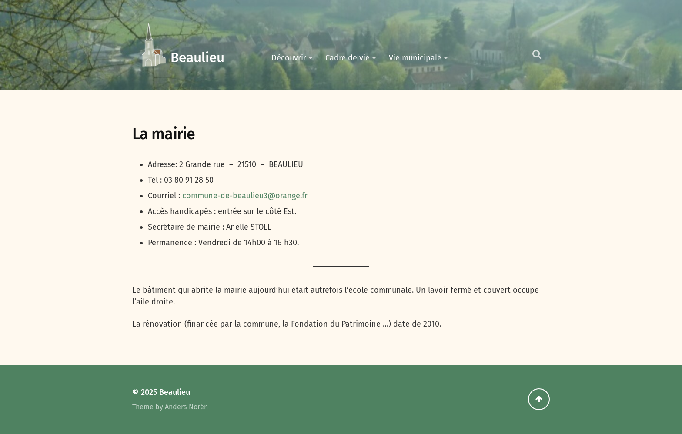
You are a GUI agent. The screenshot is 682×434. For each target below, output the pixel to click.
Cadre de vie (347, 58)
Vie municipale (415, 58)
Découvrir (288, 58)
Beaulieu (197, 58)
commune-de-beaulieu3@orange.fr (245, 195)
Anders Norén (186, 407)
